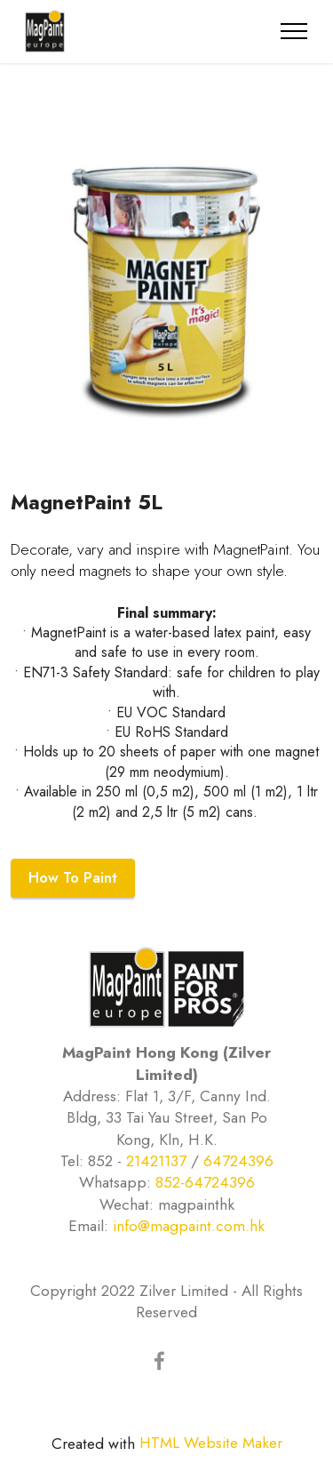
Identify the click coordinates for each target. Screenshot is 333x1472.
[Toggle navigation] (294, 31)
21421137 (156, 1160)
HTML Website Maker (210, 1443)
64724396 (238, 1160)
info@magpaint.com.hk (189, 1225)
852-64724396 (205, 1182)
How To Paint (72, 878)
